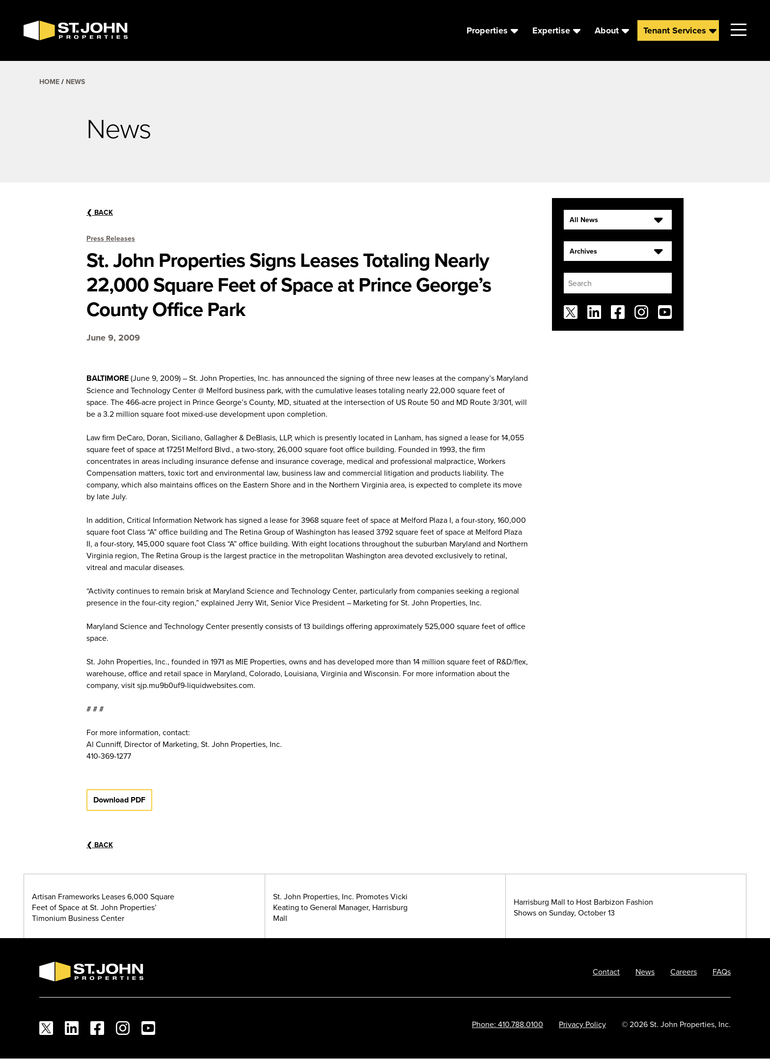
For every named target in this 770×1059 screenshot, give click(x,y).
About (607, 30)
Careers (683, 971)
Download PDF (119, 799)
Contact (606, 971)
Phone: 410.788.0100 (507, 1024)
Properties (487, 30)
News (75, 81)
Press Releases (110, 238)
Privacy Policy (582, 1024)
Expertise (551, 30)
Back (99, 212)
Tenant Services (674, 30)
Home (49, 81)
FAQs (722, 971)
